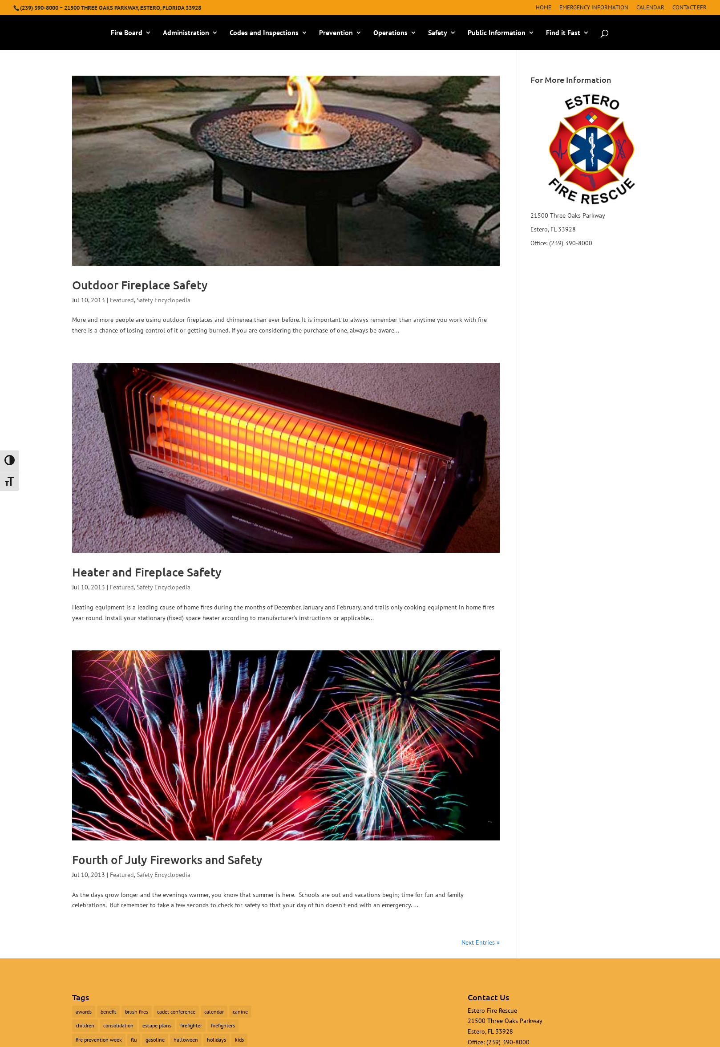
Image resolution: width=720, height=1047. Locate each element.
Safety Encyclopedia (163, 300)
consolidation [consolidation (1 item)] (118, 1025)
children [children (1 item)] (85, 1025)
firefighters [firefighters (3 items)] (223, 1025)
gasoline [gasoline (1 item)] (155, 1039)
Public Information (497, 33)
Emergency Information (593, 7)
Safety (437, 33)
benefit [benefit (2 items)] (108, 1011)
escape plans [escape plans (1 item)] (156, 1025)
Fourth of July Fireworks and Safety (167, 859)
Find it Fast (563, 33)
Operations (390, 33)
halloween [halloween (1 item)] (186, 1039)
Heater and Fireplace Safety (147, 571)
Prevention (336, 33)
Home (543, 7)
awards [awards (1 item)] (84, 1011)
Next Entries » (480, 942)
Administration (186, 33)
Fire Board (126, 33)
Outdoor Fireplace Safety (140, 284)
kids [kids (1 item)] (239, 1039)
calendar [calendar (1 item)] (214, 1011)
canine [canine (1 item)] (240, 1011)
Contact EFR (689, 7)
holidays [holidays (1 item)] (216, 1039)
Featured (122, 300)
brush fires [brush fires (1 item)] (136, 1011)
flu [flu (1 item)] (134, 1039)
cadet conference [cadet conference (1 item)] (176, 1011)
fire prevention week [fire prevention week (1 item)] (99, 1039)
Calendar (650, 7)
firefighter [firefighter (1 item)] (191, 1025)
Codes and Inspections (264, 33)
